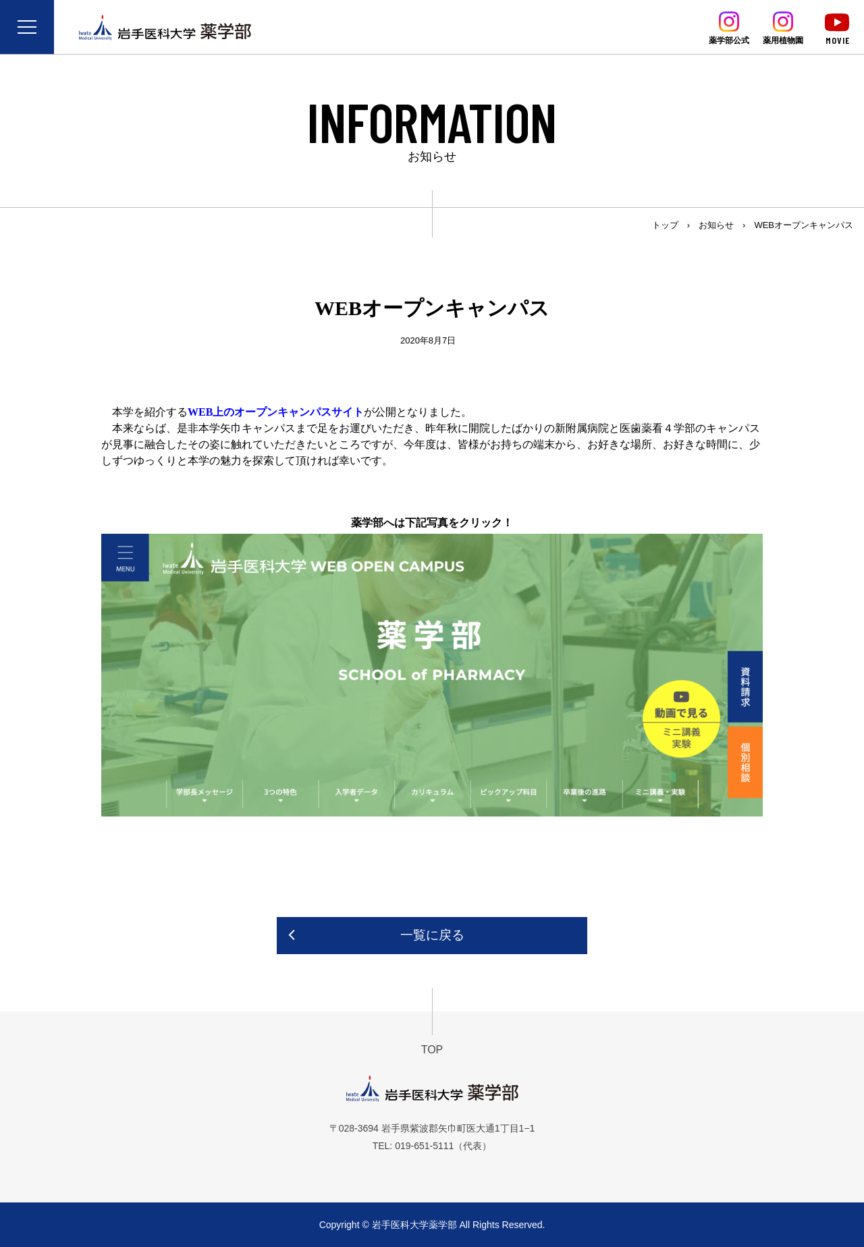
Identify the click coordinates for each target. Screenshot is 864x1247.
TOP (432, 1049)
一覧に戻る (432, 935)
